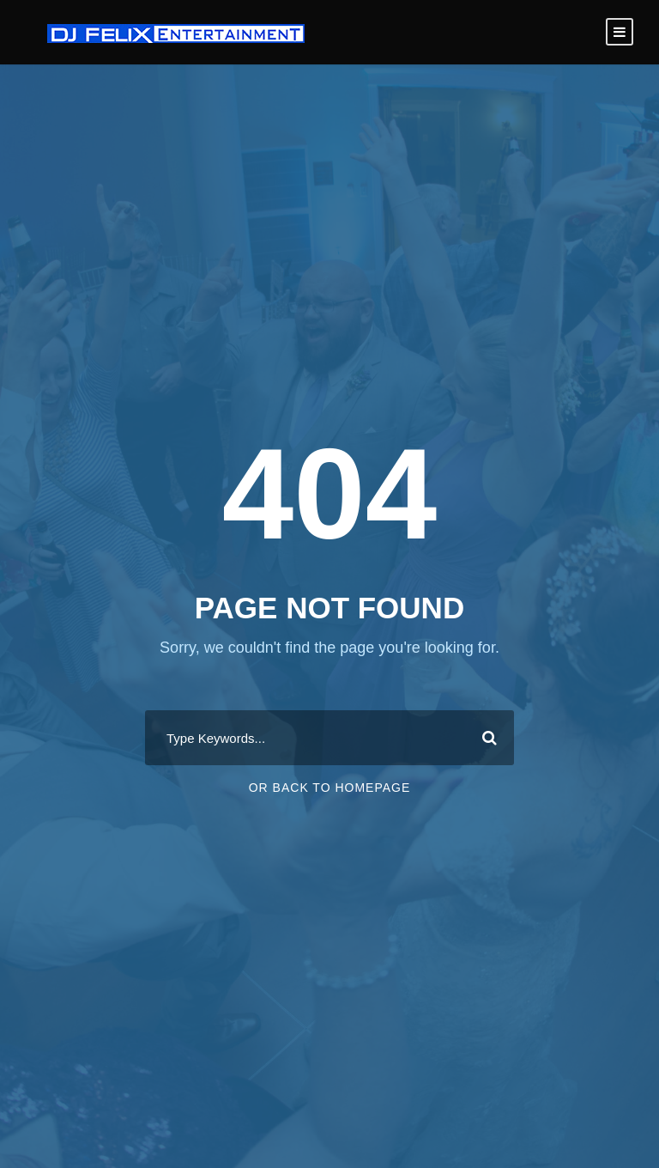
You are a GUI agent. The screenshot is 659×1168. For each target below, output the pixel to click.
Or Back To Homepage (330, 787)
